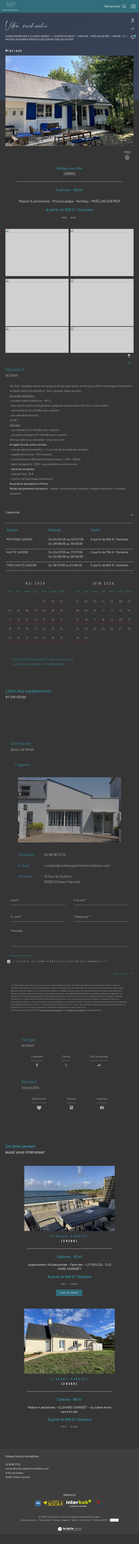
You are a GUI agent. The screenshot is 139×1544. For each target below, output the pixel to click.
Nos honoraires (28, 1529)
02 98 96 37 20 (55, 854)
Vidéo (127, 151)
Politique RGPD (99, 1529)
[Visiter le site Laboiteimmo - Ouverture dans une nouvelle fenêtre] (70, 1536)
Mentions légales (61, 1529)
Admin (75, 1529)
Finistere (83, 36)
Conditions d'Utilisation (76, 1010)
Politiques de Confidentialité (51, 1010)
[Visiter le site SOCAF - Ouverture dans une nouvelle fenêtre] (53, 1513)
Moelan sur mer (100, 36)
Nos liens (85, 1529)
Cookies (114, 1529)
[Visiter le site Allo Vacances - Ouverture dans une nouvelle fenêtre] (38, 1513)
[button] (131, 573)
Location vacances (64, 36)
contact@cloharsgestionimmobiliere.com (77, 865)
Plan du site (44, 1529)
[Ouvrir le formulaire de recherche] (115, 6)
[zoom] (37, 231)
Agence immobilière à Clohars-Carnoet (27, 36)
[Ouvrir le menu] (133, 6)
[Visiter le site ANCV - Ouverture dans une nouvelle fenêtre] (98, 1513)
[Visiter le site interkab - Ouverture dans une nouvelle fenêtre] (78, 1513)
